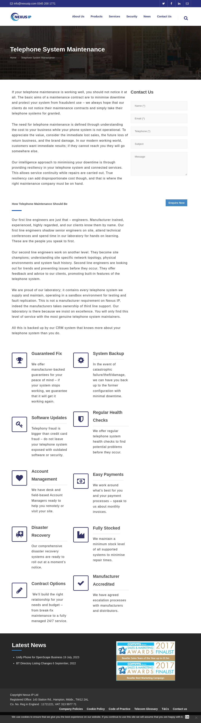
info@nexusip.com (25, 3)
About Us (86, 17)
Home (13, 57)
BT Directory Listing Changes (34, 671)
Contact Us (165, 17)
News (149, 17)
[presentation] (160, 188)
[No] (196, 717)
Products (104, 17)
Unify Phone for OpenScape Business (39, 665)
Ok (187, 716)
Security (136, 17)
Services (120, 17)
